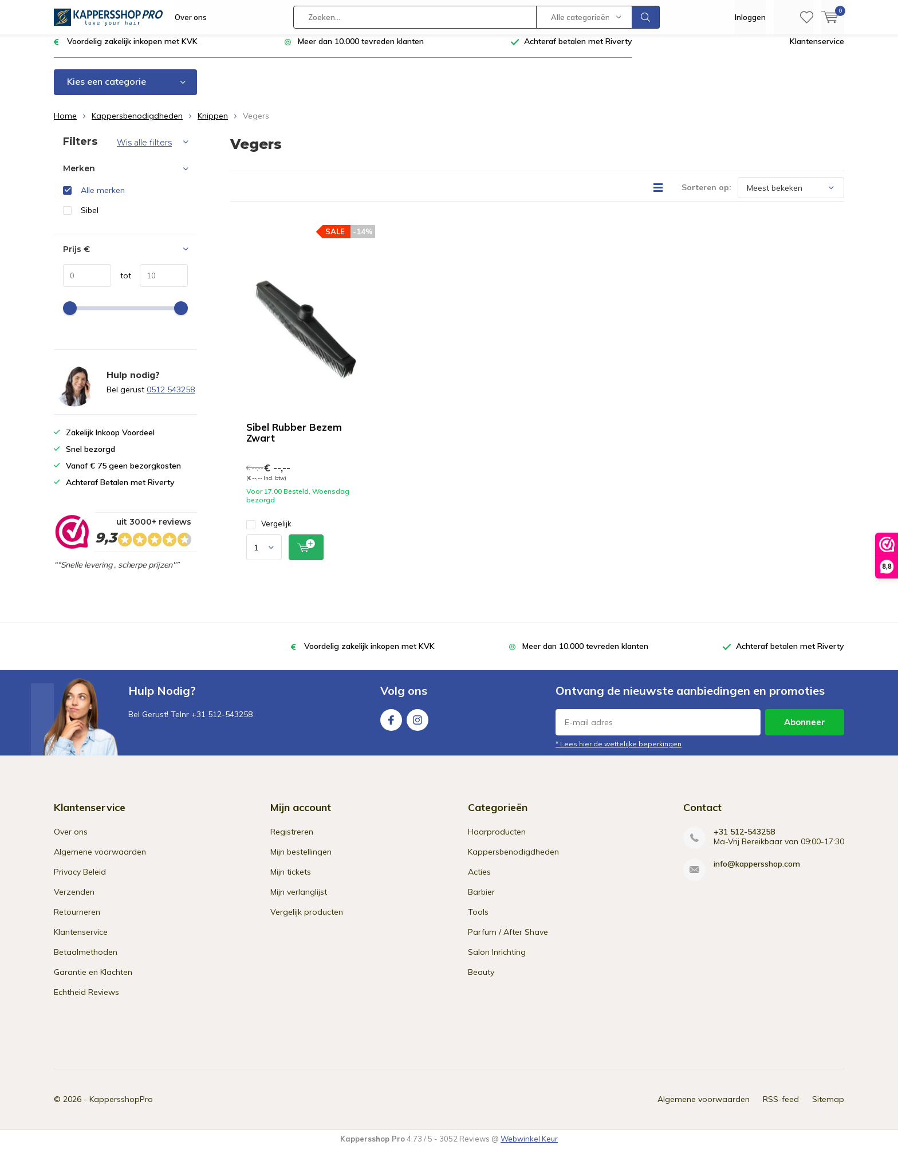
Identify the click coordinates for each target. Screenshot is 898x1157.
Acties (479, 880)
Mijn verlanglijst (298, 900)
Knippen (213, 124)
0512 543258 (171, 398)
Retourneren (77, 920)
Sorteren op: (706, 196)
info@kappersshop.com (757, 872)
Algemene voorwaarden (100, 860)
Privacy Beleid (80, 880)
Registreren (291, 840)
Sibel (90, 219)
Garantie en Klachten (93, 980)
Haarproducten (497, 840)
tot (121, 284)
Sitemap (828, 1108)
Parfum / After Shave (508, 940)
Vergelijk (269, 532)
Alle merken (103, 199)
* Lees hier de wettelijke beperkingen (619, 752)
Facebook (391, 726)
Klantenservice (817, 50)
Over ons (191, 17)
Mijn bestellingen (301, 860)
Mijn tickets (290, 880)
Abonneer (804, 730)
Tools (478, 920)
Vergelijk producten (306, 920)
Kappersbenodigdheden (137, 124)
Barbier (481, 900)
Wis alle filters (144, 151)
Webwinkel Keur (529, 1147)
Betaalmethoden (85, 960)
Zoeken (646, 17)
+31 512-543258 (744, 840)
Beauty (481, 980)
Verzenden (74, 900)
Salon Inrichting (497, 960)
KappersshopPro (121, 1108)
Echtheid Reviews (86, 1000)
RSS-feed (781, 1108)
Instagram (417, 726)
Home (65, 124)
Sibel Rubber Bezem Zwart (294, 441)
